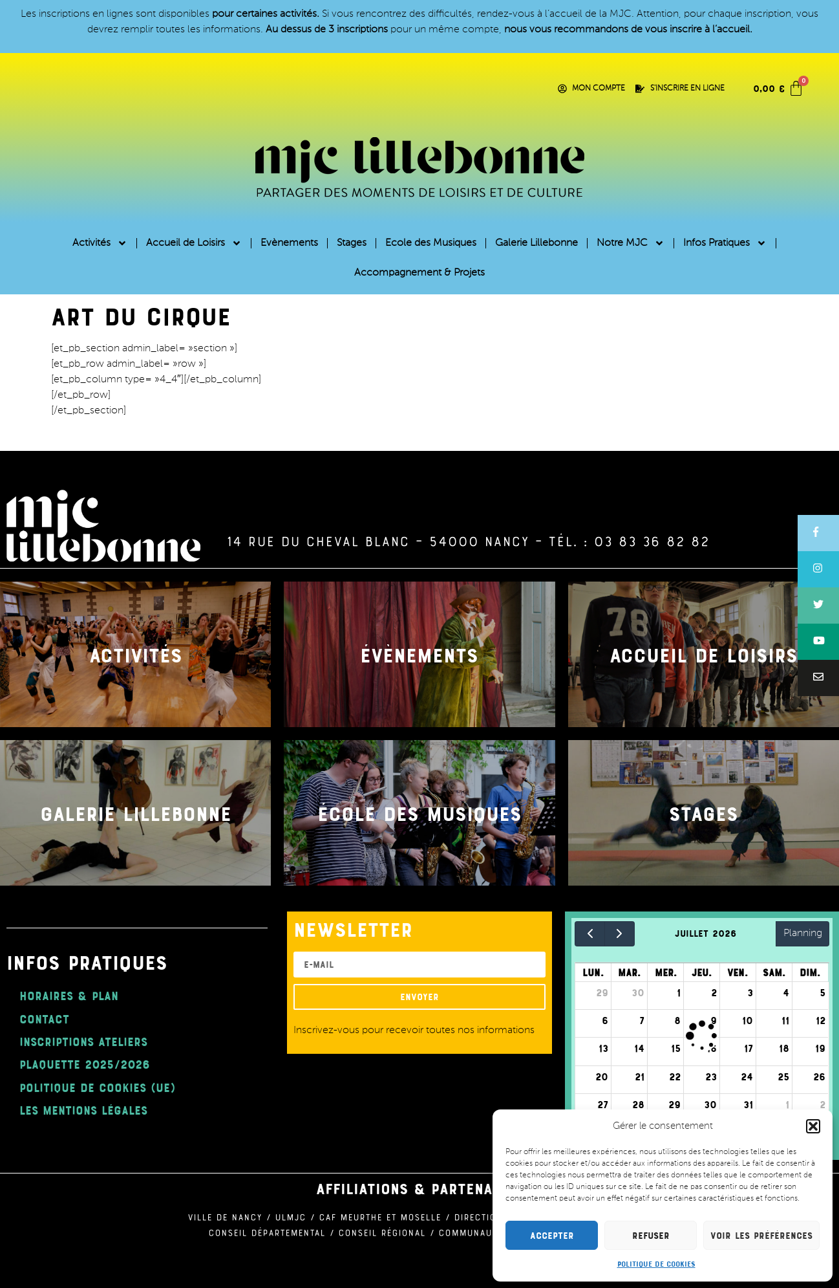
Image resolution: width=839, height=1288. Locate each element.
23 (711, 1076)
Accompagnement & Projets (419, 273)
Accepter (552, 1235)
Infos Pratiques (725, 243)
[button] (813, 1126)
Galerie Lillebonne (536, 243)
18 (784, 1048)
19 (820, 1048)
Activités (99, 243)
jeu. (702, 972)
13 (603, 1048)
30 (638, 992)
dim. (810, 972)
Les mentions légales (83, 1110)
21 (639, 1076)
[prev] (590, 933)
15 (676, 1048)
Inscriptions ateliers (83, 1041)
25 (783, 1076)
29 (602, 992)
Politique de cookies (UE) (97, 1087)
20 (601, 1076)
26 (819, 1076)
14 (639, 1048)
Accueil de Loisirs (194, 243)
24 (747, 1076)
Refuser (651, 1235)
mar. (629, 972)
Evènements (289, 243)
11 (785, 1020)
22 (675, 1076)
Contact (44, 1018)
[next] (619, 933)
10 (747, 1020)
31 (748, 1104)
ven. (737, 972)
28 (638, 1104)
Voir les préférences (761, 1235)
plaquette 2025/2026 (84, 1064)
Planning (802, 933)
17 (748, 1048)
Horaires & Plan (68, 995)
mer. (666, 972)
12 (820, 1020)
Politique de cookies (656, 1263)
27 (602, 1104)
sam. (774, 972)
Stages (351, 243)
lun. (593, 972)
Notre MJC (630, 243)
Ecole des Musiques (430, 243)
